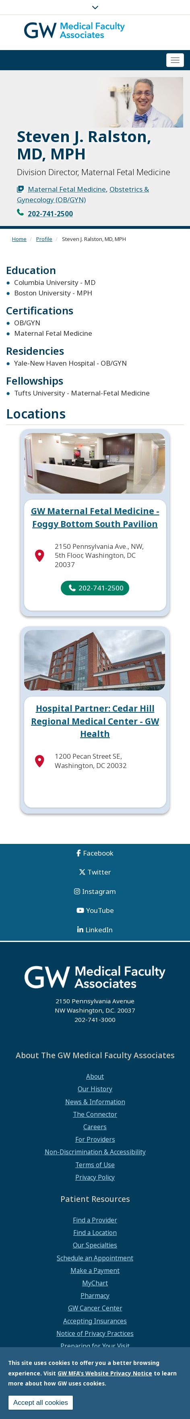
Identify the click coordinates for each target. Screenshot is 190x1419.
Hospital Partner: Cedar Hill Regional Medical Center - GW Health (95, 721)
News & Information (95, 1102)
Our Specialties (95, 1245)
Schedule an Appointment (95, 1258)
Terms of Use (95, 1165)
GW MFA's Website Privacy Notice (105, 1373)
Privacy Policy (95, 1177)
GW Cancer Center (95, 1308)
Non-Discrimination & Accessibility (95, 1152)
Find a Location (95, 1233)
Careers (95, 1127)
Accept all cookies (40, 1402)
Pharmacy (95, 1295)
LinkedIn (99, 929)
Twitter (99, 872)
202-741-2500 (50, 213)
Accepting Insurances (95, 1321)
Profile (44, 239)
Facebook (98, 853)
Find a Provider (95, 1220)
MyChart (95, 1283)
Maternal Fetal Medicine (67, 189)
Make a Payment (95, 1270)
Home (19, 239)
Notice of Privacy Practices (95, 1333)
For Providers (95, 1139)
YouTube (100, 910)
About (95, 1076)
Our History (95, 1089)
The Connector (95, 1114)
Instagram (99, 891)
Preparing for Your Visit (95, 1346)
